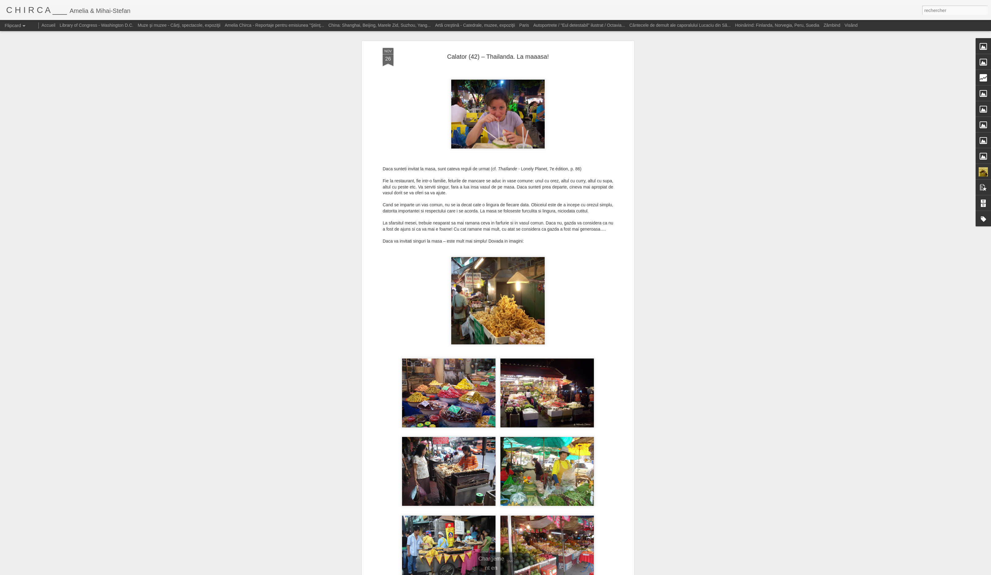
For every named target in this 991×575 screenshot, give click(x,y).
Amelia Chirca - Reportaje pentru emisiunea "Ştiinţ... (274, 25)
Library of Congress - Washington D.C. (96, 25)
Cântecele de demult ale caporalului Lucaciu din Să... (680, 25)
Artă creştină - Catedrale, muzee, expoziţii (475, 25)
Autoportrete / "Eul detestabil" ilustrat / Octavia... (579, 25)
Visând (851, 25)
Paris (524, 25)
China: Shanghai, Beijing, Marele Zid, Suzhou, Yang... (379, 25)
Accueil (48, 25)
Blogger (539, 571)
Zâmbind (831, 25)
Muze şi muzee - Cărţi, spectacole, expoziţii (179, 25)
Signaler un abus (559, 571)
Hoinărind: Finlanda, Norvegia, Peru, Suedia (777, 25)
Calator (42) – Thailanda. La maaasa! (498, 48)
